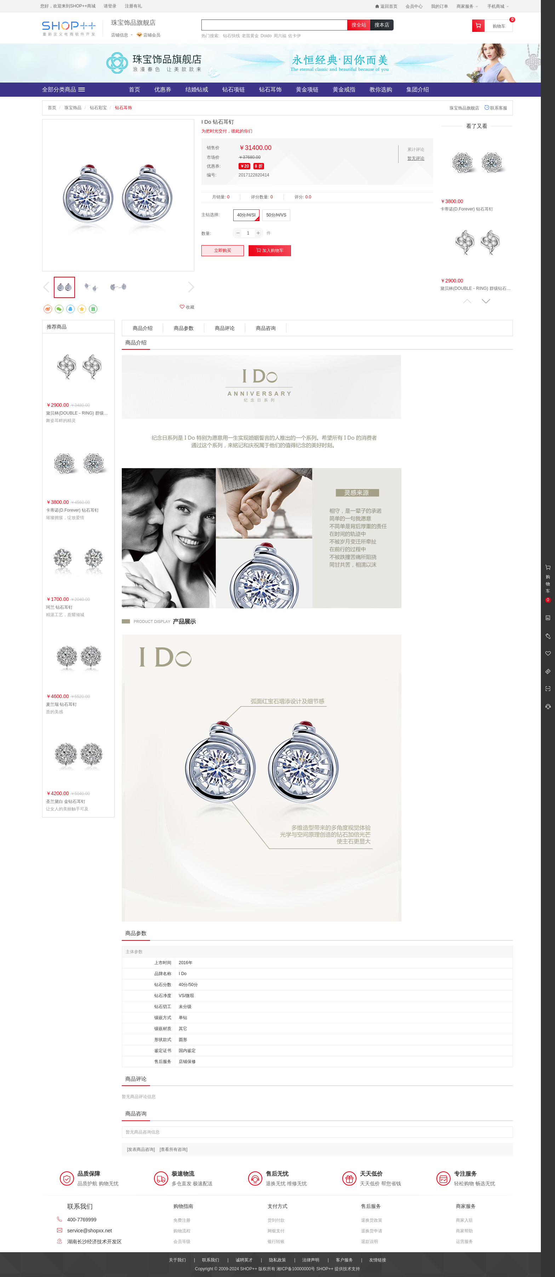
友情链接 (377, 1260)
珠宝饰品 (72, 107)
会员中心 (414, 6)
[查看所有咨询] (174, 1149)
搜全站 (358, 25)
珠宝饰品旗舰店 (133, 22)
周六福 (280, 35)
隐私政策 (277, 1260)
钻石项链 (233, 89)
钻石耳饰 (270, 89)
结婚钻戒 (196, 89)
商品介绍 (143, 328)
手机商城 (498, 6)
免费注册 (181, 1220)
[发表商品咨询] (141, 1149)
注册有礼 (133, 6)
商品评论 (225, 328)
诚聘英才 (244, 1260)
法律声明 (310, 1260)
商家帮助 (464, 1230)
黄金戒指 (344, 89)
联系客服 (495, 108)
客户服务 (344, 1260)
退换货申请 (371, 1230)
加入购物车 (270, 250)
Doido (266, 35)
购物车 (499, 26)
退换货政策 (371, 1220)
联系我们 (210, 1260)
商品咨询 (266, 328)
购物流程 (181, 1230)
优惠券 (162, 89)
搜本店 (381, 25)
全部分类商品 (63, 90)
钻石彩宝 (98, 107)
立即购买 (222, 250)
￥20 (244, 166)
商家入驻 (464, 1220)
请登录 (110, 6)
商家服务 (467, 6)
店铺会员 (148, 35)
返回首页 (386, 6)
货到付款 (276, 1220)
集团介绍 (417, 89)
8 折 (259, 166)
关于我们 (177, 1260)
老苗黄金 (250, 35)
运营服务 (464, 1241)
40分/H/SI (246, 215)
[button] (486, 301)
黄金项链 (307, 89)
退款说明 (369, 1241)
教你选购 (381, 89)
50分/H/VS (276, 215)
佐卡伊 (294, 35)
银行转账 (276, 1241)
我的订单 (439, 6)
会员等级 (181, 1241)
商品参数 (184, 328)
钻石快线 (231, 35)
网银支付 (276, 1230)
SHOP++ (324, 1268)
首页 (134, 89)
